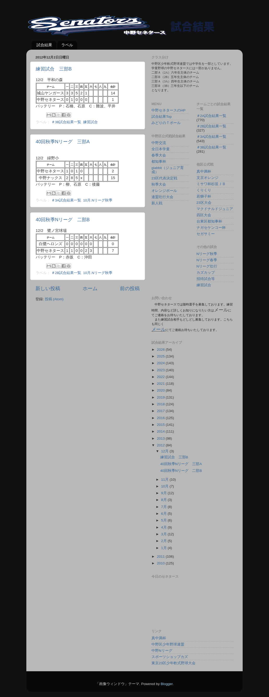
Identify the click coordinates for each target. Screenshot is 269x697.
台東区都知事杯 (209, 221)
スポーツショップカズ (169, 657)
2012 (161, 445)
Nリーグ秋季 (207, 254)
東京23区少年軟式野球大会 (173, 663)
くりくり (204, 190)
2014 (161, 431)
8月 (164, 500)
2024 (161, 363)
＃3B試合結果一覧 (66, 122)
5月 (164, 520)
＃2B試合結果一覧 (66, 273)
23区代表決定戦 (164, 178)
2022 (161, 377)
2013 (161, 438)
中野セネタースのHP (168, 110)
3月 (164, 534)
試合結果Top (161, 117)
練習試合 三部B (54, 68)
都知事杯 (158, 162)
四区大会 (204, 215)
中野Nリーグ (161, 651)
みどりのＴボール (166, 123)
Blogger (167, 684)
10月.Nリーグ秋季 (98, 200)
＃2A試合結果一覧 (212, 116)
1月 (164, 548)
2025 (161, 356)
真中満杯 (204, 171)
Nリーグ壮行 (207, 266)
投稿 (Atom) (54, 299)
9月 (164, 493)
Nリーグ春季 (207, 260)
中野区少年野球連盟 (167, 644)
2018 (161, 404)
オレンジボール (164, 191)
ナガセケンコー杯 (211, 228)
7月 (164, 507)
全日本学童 (160, 149)
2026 (161, 349)
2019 (161, 397)
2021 (161, 384)
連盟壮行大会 (162, 197)
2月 (164, 541)
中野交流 (158, 143)
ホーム (90, 288)
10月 (165, 486)
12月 (165, 451)
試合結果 (44, 45)
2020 (161, 390)
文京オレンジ (207, 178)
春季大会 (158, 155)
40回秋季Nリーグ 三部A (63, 141)
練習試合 (90, 122)
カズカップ (206, 273)
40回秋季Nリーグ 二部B (63, 219)
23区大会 (204, 203)
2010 (161, 563)
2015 (161, 425)
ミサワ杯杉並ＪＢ (211, 184)
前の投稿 (130, 288)
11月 (165, 479)
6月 (164, 514)
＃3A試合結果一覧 (66, 200)
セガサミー (206, 234)
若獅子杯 (204, 196)
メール (158, 329)
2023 (161, 370)
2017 (161, 411)
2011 (161, 556)
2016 (161, 418)
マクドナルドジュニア (215, 209)
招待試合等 (206, 279)
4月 (164, 527)
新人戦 (156, 203)
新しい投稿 (47, 288)
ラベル (67, 45)
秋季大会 (158, 184)
